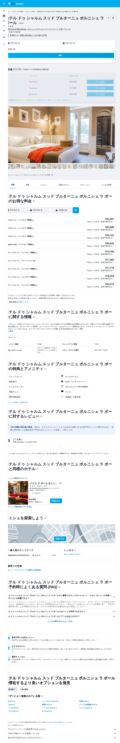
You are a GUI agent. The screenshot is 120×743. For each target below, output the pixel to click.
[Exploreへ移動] (4, 30)
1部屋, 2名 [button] (19, 49)
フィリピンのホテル (54, 704)
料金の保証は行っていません (71, 718)
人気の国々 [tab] (19, 685)
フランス (23, 11)
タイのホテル (52, 707)
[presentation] (60, 175)
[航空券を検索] (4, 10)
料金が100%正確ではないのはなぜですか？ (65, 733)
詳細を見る (64, 497)
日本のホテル (18, 700)
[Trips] (4, 37)
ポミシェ (37, 11)
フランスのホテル (19, 704)
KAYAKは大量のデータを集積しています (65, 729)
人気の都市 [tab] (32, 685)
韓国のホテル (52, 700)
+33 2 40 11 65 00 (20, 32)
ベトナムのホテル (88, 704)
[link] (27, 502)
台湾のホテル (18, 697)
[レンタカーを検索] (4, 20)
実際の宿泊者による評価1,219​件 (41, 35)
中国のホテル (87, 697)
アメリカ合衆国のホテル (91, 700)
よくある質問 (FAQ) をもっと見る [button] (64, 617)
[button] (4, 3)
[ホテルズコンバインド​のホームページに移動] (15, 3)
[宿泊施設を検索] (4, 15)
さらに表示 (17, 325)
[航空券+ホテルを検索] (4, 25)
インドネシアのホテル (55, 697)
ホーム (15, 11)
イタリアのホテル (19, 707)
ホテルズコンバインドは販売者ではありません (65, 725)
